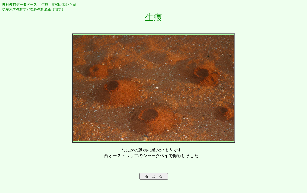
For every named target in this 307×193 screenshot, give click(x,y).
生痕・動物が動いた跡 (58, 4)
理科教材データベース (19, 4)
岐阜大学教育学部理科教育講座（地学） (33, 9)
